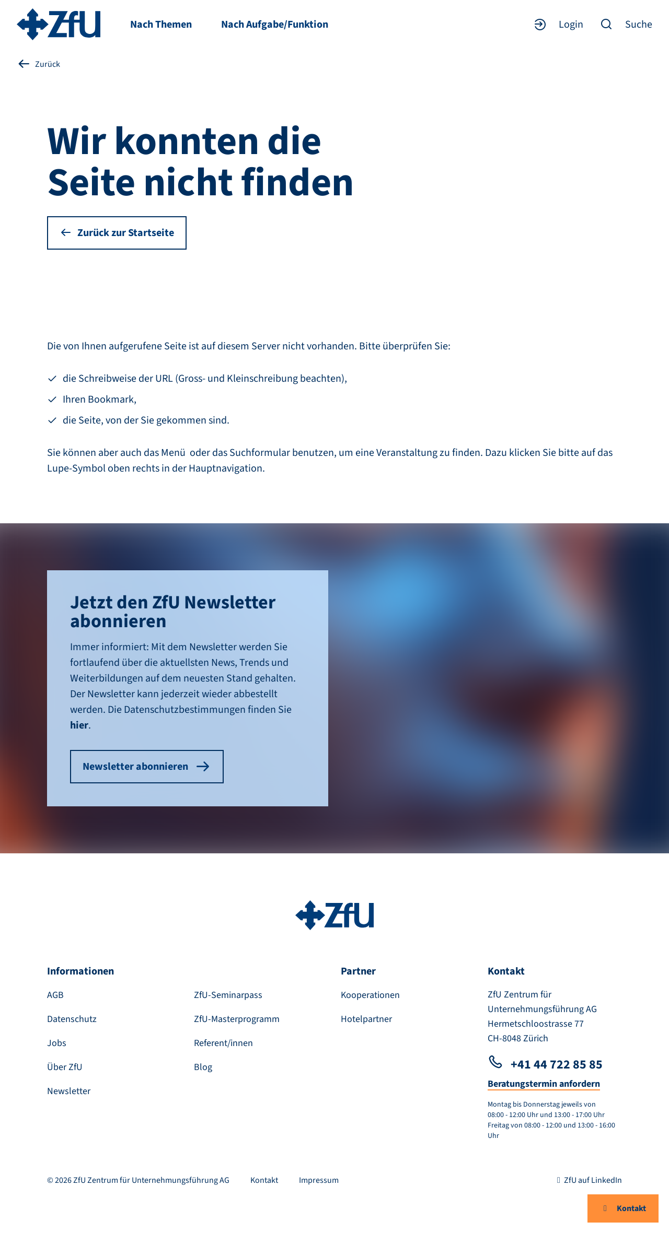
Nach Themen (161, 24)
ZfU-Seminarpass (228, 995)
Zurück (38, 64)
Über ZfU (65, 1067)
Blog (203, 1067)
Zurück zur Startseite (117, 233)
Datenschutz (72, 1019)
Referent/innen (223, 1043)
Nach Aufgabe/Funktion (274, 24)
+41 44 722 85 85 (545, 1064)
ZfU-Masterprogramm (237, 1019)
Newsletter (68, 1091)
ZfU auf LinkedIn (587, 1180)
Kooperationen (370, 995)
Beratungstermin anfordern (544, 1083)
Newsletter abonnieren (147, 766)
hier (79, 725)
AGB (55, 995)
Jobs (56, 1043)
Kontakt (623, 1208)
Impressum (319, 1180)
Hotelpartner (366, 1019)
